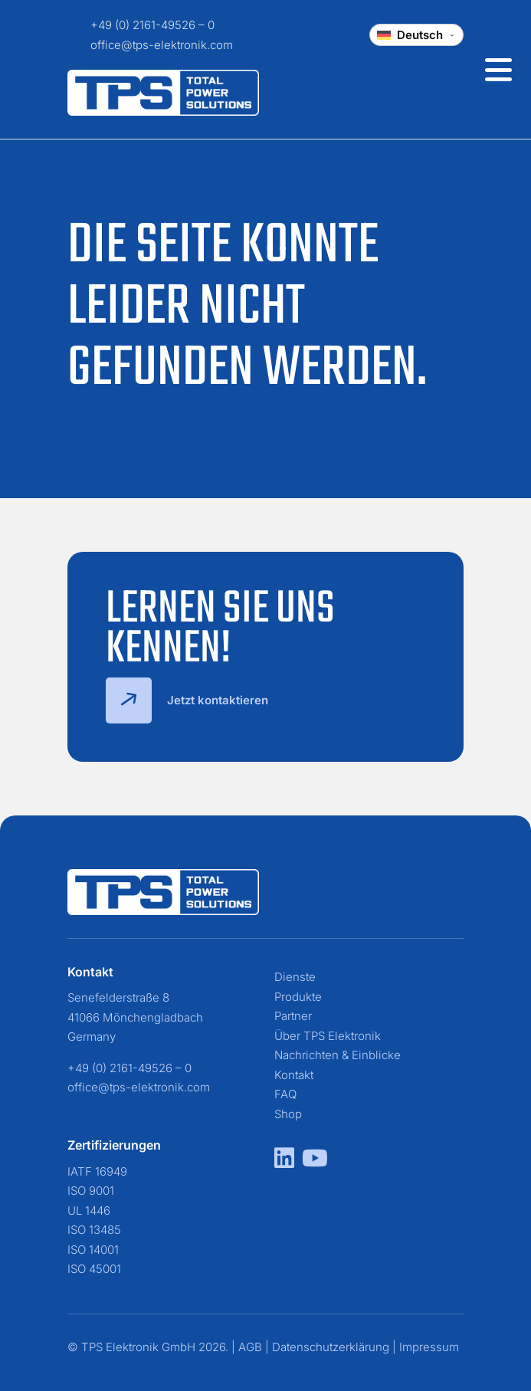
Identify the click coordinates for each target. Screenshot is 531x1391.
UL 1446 (88, 1210)
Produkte (298, 996)
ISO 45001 (94, 1268)
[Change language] (416, 35)
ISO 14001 (93, 1249)
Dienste (295, 976)
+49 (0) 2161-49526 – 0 (152, 25)
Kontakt (293, 1075)
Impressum (429, 1347)
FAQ (285, 1094)
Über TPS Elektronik (327, 1035)
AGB (250, 1347)
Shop (288, 1114)
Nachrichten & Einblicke (337, 1055)
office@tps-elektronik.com (161, 45)
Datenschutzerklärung (330, 1347)
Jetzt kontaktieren (187, 700)
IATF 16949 (97, 1171)
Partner (293, 1016)
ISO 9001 (90, 1190)
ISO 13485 (94, 1229)
